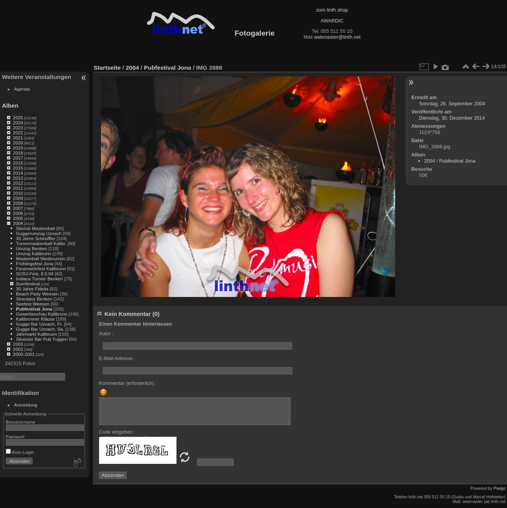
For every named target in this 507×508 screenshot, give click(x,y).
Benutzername (21, 421)
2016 (18, 162)
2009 (18, 198)
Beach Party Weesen (37, 293)
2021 (18, 137)
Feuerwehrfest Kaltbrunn (41, 268)
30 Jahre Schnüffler (35, 238)
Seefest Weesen (32, 303)
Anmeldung (26, 404)
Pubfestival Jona (34, 308)
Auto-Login (20, 452)
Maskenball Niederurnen (40, 258)
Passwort (15, 436)
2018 (18, 152)
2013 (18, 177)
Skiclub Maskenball (35, 228)
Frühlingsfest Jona (34, 263)
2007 (18, 208)
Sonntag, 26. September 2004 (452, 103)
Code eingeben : (117, 432)
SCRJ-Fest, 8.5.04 (34, 273)
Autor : (106, 333)
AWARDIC (331, 21)
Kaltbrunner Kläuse (35, 318)
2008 (18, 203)
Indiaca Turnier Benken (39, 278)
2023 (18, 127)
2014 (18, 172)
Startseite (107, 67)
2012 (18, 182)
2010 (18, 193)
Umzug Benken (31, 248)
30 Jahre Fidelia (32, 288)
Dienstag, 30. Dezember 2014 (452, 118)
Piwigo (499, 488)
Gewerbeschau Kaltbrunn (41, 313)
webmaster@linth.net (337, 37)
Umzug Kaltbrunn (33, 253)
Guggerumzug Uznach (39, 233)
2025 (18, 117)
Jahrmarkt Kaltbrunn (36, 333)
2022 (18, 132)
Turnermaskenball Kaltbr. (41, 243)
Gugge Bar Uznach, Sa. (40, 328)
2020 (18, 142)
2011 (18, 187)
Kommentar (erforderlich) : (128, 383)
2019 (18, 147)
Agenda (22, 88)
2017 (18, 157)
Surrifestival (27, 283)
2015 (18, 167)
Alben (10, 105)
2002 (18, 349)
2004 (18, 223)
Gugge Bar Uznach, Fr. (39, 323)
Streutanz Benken (34, 298)
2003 (18, 344)
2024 (18, 122)
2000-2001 (23, 354)
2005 (18, 218)
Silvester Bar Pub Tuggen (41, 339)
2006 (18, 213)
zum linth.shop (332, 10)
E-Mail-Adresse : (117, 358)
